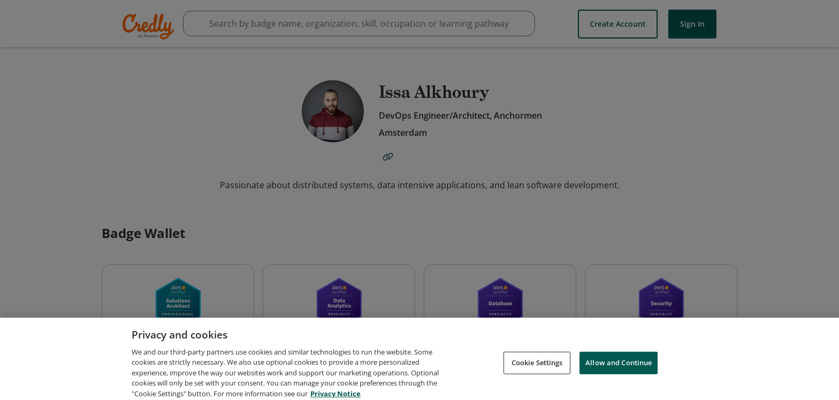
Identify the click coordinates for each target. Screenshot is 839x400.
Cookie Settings (537, 386)
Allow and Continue (618, 386)
